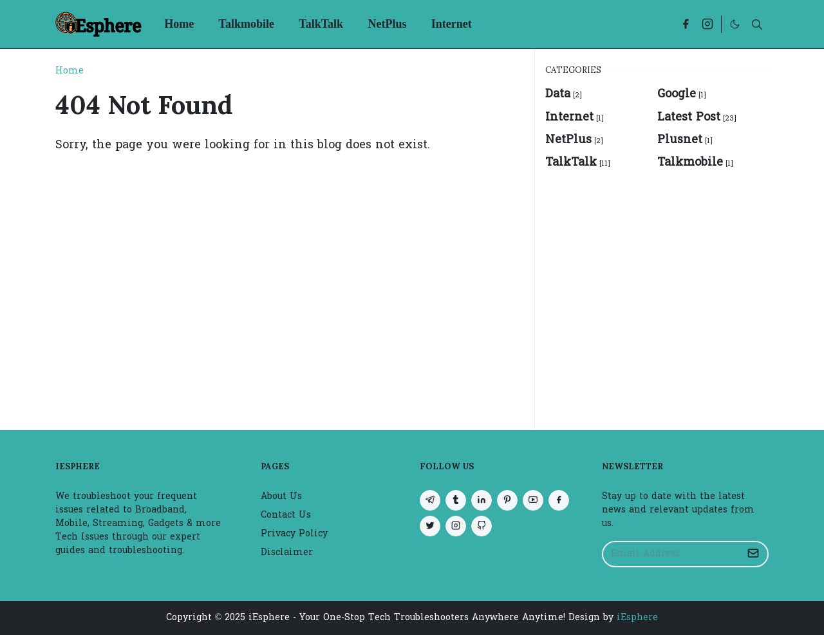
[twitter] (430, 526)
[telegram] (430, 500)
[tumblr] (455, 500)
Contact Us (286, 515)
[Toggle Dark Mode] (734, 24)
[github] (481, 526)
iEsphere (637, 618)
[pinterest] (507, 500)
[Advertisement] (657, 292)
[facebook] (686, 24)
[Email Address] (671, 554)
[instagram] (707, 24)
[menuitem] (179, 24)
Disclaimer (287, 553)
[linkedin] (481, 500)
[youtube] (533, 500)
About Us (281, 496)
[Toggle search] (757, 24)
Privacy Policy (294, 534)
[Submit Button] (753, 554)
